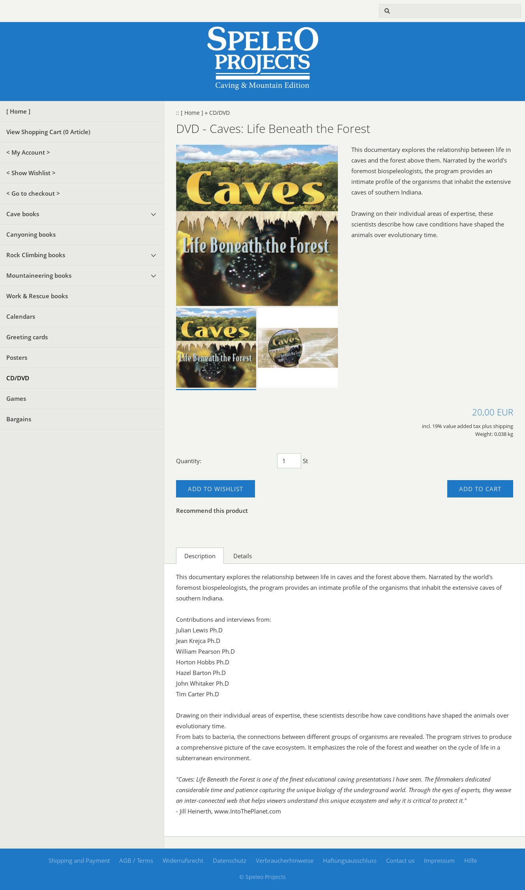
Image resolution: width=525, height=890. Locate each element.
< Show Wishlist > (31, 173)
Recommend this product (212, 510)
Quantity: (188, 461)
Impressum (439, 860)
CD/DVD (17, 378)
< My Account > (28, 152)
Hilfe (470, 860)
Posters (16, 357)
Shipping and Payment (79, 860)
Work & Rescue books (37, 296)
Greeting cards (27, 337)
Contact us (400, 860)
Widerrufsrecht (183, 860)
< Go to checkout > (33, 193)
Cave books (22, 214)
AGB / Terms (136, 860)
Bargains (18, 419)
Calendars (20, 316)
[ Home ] (18, 111)
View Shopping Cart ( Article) (48, 132)
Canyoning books (31, 234)
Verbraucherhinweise (284, 860)
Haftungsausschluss (350, 860)
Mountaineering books (38, 275)
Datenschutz (229, 860)
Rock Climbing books (35, 255)
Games (16, 398)
